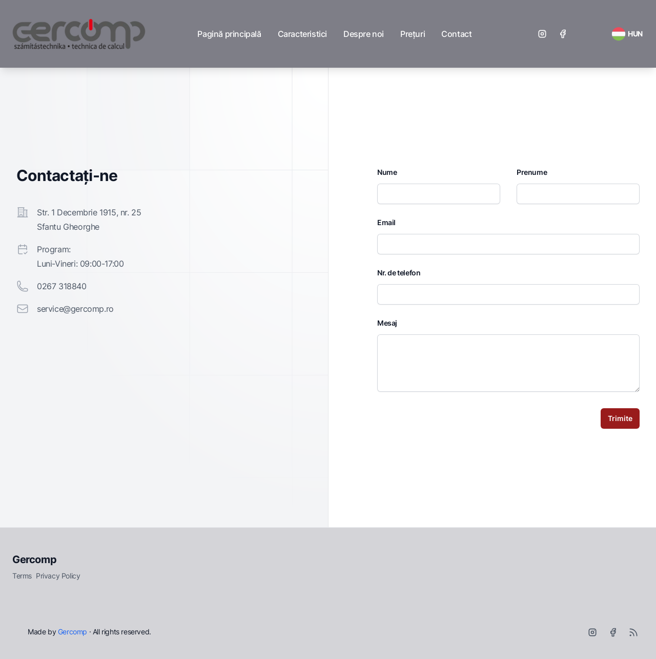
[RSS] (633, 632)
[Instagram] (542, 34)
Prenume (532, 172)
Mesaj (387, 322)
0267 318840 (62, 286)
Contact (456, 34)
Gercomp (34, 559)
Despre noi (363, 34)
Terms (22, 575)
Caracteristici (302, 34)
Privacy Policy (58, 575)
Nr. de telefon (398, 272)
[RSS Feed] (627, 34)
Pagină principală (229, 34)
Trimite (620, 418)
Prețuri (412, 34)
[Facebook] (562, 34)
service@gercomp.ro (75, 309)
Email (386, 222)
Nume (387, 172)
